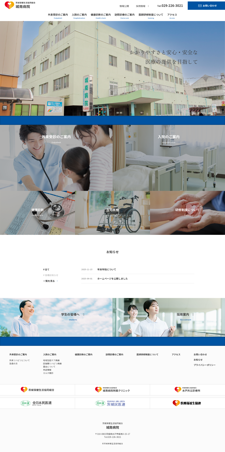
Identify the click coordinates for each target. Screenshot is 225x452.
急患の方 (13, 363)
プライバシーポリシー (205, 364)
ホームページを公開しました (112, 278)
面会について (49, 366)
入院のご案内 (79, 14)
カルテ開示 (48, 373)
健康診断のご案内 (101, 14)
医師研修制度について (151, 14)
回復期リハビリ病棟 (52, 363)
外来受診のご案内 (58, 14)
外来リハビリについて (19, 360)
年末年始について (106, 269)
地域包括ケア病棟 (51, 360)
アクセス (172, 14)
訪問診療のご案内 (125, 14)
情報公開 (124, 6)
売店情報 (47, 369)
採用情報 (140, 6)
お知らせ (198, 359)
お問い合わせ (210, 5)
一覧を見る (49, 281)
